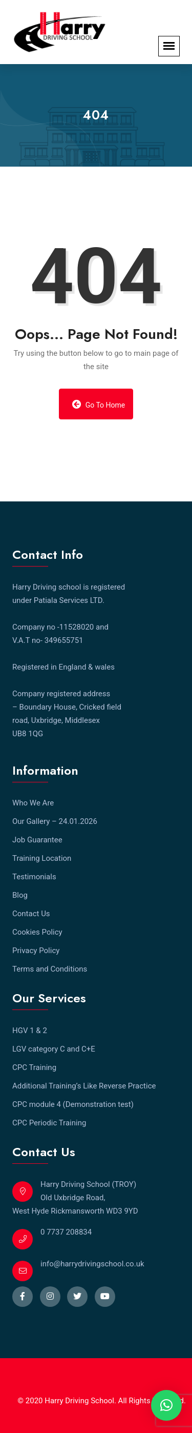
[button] (166, 1405)
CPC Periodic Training (49, 1122)
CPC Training (34, 1067)
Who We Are (33, 803)
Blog (20, 895)
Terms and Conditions (49, 969)
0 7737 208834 (66, 1232)
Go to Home (98, 404)
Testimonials (34, 876)
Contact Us (31, 913)
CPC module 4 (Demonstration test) (73, 1104)
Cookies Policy (37, 932)
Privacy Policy (35, 950)
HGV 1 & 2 (29, 1030)
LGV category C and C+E (53, 1049)
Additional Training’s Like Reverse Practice (84, 1086)
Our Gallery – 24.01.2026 (54, 821)
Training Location (41, 858)
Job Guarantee (37, 839)
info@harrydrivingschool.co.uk (92, 1263)
